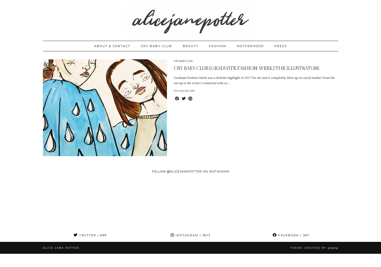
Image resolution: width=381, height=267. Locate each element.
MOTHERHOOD (250, 46)
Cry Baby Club (183, 61)
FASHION (217, 46)
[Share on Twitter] (183, 99)
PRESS (280, 46)
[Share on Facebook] (177, 99)
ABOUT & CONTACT (112, 46)
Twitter (90, 235)
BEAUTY (190, 46)
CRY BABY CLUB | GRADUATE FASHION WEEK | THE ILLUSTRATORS (246, 68)
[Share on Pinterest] (190, 99)
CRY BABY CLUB (156, 46)
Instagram (190, 235)
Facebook (291, 235)
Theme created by (314, 248)
